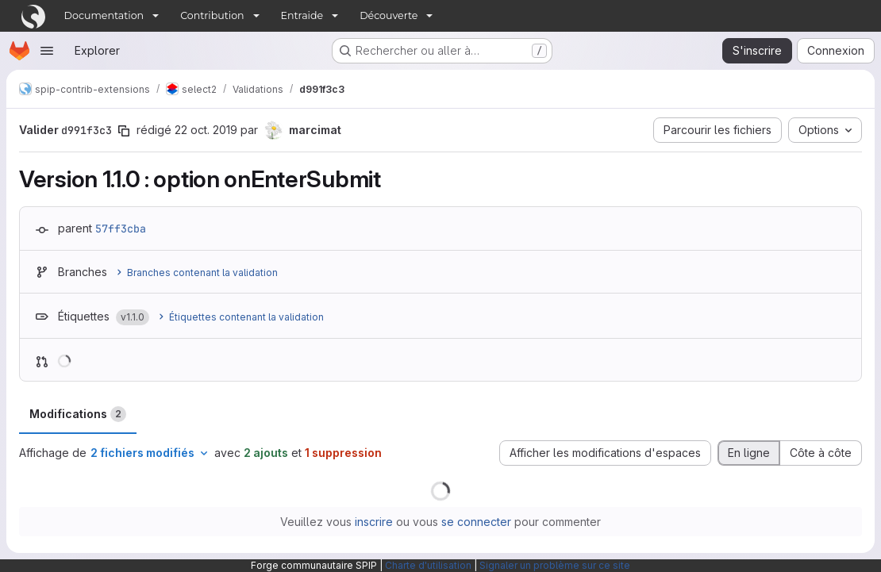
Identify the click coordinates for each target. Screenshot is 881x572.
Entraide (302, 15)
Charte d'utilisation (428, 565)
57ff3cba (120, 228)
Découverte (388, 15)
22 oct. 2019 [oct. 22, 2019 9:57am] (206, 129)
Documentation (104, 15)
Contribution (212, 15)
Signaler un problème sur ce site (554, 565)
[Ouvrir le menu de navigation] (47, 50)
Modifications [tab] (77, 414)
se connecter (476, 521)
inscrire (374, 521)
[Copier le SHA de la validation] (123, 130)
